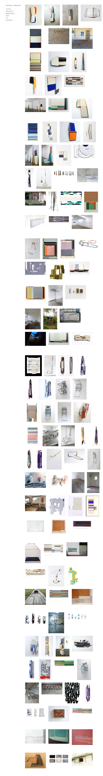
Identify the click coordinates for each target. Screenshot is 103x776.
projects (9, 11)
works (8, 9)
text (7, 16)
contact (9, 20)
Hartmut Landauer (13, 5)
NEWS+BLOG (10, 13)
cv (7, 18)
